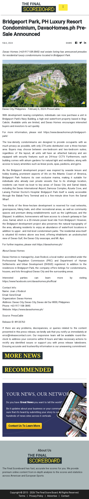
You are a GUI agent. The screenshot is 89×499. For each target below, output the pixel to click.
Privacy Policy (36, 496)
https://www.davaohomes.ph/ (27, 309)
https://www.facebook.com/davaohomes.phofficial (29, 281)
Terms (22, 496)
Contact (65, 496)
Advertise (52, 496)
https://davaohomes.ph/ (49, 244)
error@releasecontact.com (16, 335)
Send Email (15, 294)
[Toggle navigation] (63, 7)
